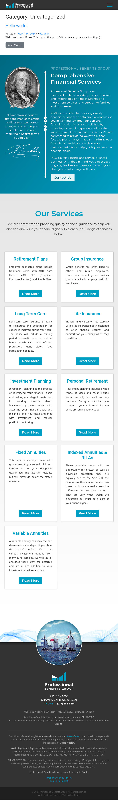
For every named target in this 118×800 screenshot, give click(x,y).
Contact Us (63, 177)
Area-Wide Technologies (68, 795)
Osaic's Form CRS (59, 781)
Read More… (16, 45)
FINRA (70, 736)
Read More (30, 294)
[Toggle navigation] (109, 5)
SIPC (77, 736)
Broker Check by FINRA (59, 778)
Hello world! (17, 25)
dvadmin (44, 33)
